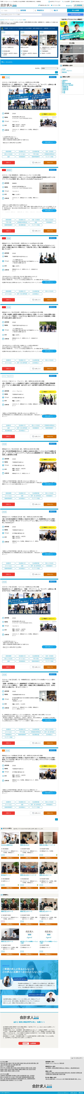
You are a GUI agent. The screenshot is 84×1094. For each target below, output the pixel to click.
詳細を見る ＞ (10, 857)
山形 (27, 1063)
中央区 (15, 1067)
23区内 (8, 1066)
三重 (37, 1063)
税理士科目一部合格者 (67, 85)
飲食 (54, 1079)
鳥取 (7, 1064)
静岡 (32, 1063)
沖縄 (19, 1064)
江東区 (13, 1071)
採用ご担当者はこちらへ (78, 1)
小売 (63, 1079)
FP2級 (63, 92)
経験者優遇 (8, 1075)
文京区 (9, 1069)
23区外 (12, 1066)
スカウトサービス (20, 979)
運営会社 (81, 1092)
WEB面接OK (14, 1078)
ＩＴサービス (58, 1079)
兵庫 (4, 1064)
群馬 (18, 1063)
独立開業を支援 (4, 1080)
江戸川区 (17, 1071)
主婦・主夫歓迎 (30, 1075)
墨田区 (9, 1071)
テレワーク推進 (18, 1080)
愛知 (35, 1063)
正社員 (63, 69)
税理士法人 (62, 1068)
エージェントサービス (37, 995)
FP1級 (63, 91)
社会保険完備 (23, 1075)
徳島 (14, 1064)
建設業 (72, 1079)
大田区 (34, 1067)
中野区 (5, 1069)
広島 (9, 1064)
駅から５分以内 (4, 1077)
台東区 (5, 1071)
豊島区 (16, 1069)
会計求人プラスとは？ (55, 1)
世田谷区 (23, 1067)
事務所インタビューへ (48, 114)
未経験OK (2, 1075)
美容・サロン (78, 1079)
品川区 (30, 1067)
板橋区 (20, 1069)
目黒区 (27, 1067)
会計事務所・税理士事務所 (52, 1068)
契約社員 (64, 72)
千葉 (13, 1063)
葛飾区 (2, 1071)
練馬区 (24, 1069)
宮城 (24, 1063)
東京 (7, 1063)
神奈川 (10, 1063)
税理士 (63, 82)
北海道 (21, 1063)
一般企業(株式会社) (75, 1068)
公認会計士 (65, 80)
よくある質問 (66, 1)
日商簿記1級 (65, 86)
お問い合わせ (73, 1092)
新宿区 (2, 1069)
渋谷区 (18, 1067)
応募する (8, 162)
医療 (69, 1079)
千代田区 (8, 1067)
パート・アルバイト (67, 70)
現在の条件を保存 (75, 14)
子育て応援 (18, 1077)
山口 (12, 1064)
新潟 (29, 1063)
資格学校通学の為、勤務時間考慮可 (26, 1078)
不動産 (66, 1079)
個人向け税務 (49, 1079)
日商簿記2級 (65, 88)
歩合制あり (11, 1080)
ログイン (70, 5)
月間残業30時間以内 (26, 1077)
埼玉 (16, 1063)
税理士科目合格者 (66, 83)
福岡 (17, 1064)
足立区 (30, 1069)
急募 (33, 1077)
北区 (27, 1069)
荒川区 (34, 1069)
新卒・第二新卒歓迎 (5, 1078)
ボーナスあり (12, 1077)
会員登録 (29, 1043)
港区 (12, 1067)
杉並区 (13, 1069)
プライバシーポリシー (63, 1092)
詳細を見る (50, 162)
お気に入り (36, 163)
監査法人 (67, 1068)
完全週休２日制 (15, 1075)
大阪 (1, 1064)
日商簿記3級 (65, 89)
